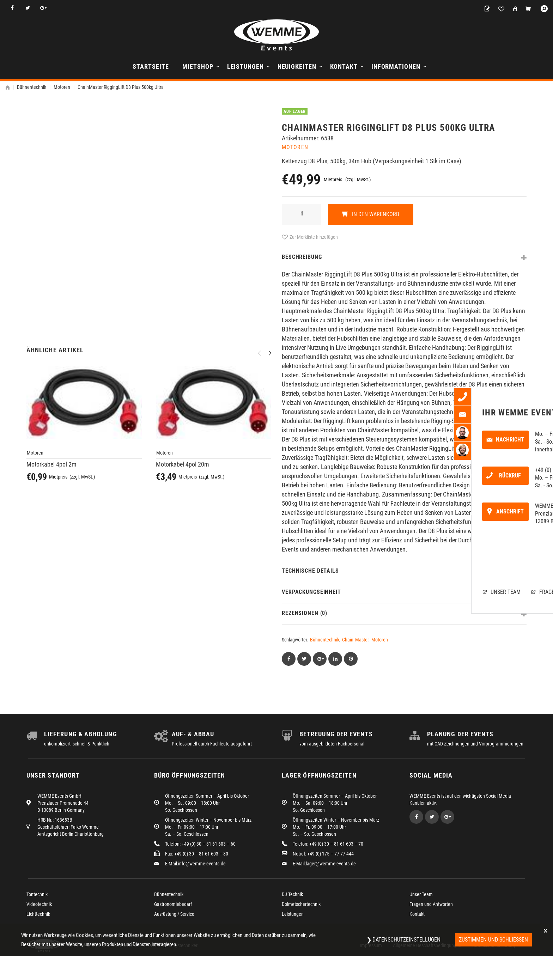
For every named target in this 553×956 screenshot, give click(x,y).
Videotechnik (39, 904)
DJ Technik (292, 894)
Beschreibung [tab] (302, 257)
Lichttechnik (38, 914)
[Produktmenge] (301, 214)
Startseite (151, 66)
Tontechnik (37, 894)
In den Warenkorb (375, 214)
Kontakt (344, 66)
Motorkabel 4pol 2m (51, 464)
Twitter (28, 8)
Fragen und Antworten (431, 904)
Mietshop (197, 66)
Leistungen (245, 66)
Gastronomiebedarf (173, 904)
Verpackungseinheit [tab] (311, 592)
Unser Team (421, 894)
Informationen (395, 66)
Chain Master (355, 640)
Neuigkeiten (297, 66)
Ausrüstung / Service (174, 914)
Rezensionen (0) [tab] (304, 613)
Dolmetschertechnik (301, 904)
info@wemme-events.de (202, 863)
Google (43, 8)
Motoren (62, 87)
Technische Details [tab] (310, 570)
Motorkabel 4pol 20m (182, 464)
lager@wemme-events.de (331, 863)
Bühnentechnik (31, 87)
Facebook (12, 8)
